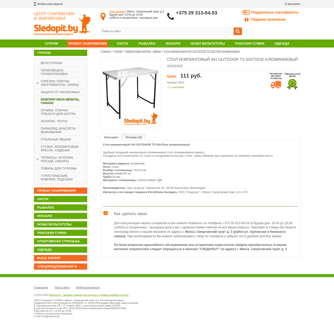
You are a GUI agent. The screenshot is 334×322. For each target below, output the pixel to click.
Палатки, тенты (54, 121)
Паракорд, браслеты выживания (58, 130)
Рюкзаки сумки (249, 43)
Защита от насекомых (60, 92)
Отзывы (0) (134, 137)
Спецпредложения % (57, 266)
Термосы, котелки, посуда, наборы (57, 159)
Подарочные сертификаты (275, 12)
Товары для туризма (59, 168)
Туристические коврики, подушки (57, 177)
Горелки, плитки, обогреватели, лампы (60, 83)
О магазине (292, 4)
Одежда (282, 43)
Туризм (51, 43)
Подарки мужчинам (264, 19)
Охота (122, 43)
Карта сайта (62, 287)
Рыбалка (146, 43)
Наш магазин (117, 11)
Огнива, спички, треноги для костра (58, 112)
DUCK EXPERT (49, 258)
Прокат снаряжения (87, 43)
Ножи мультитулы (208, 43)
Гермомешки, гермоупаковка (54, 72)
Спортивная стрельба (58, 241)
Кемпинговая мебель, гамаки (60, 101)
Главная (106, 51)
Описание (111, 137)
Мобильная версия (88, 287)
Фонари (173, 43)
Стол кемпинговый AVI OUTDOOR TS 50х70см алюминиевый (202, 51)
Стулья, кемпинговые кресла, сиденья (60, 148)
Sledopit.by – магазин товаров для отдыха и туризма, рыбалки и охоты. (89, 295)
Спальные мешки (56, 139)
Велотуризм (51, 63)
